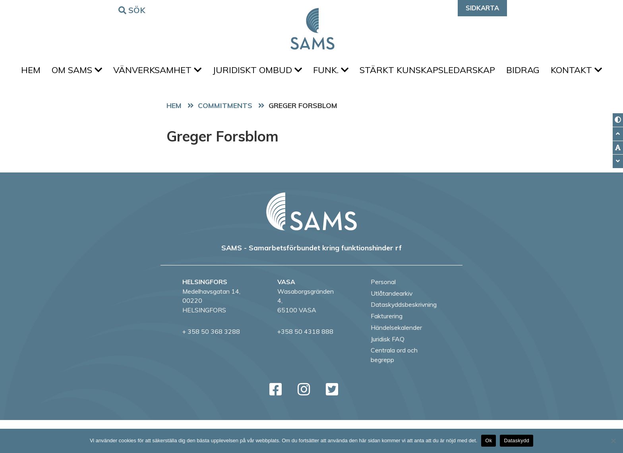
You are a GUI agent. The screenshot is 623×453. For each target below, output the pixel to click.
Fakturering (386, 349)
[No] (613, 441)
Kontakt (311, 100)
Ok (488, 440)
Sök (133, 9)
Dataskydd (516, 440)
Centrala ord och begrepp (394, 388)
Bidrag (563, 71)
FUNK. (365, 71)
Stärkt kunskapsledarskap (465, 71)
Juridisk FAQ (387, 372)
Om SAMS (102, 71)
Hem (52, 71)
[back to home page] (311, 244)
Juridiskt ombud (288, 71)
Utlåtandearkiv (391, 326)
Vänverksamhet (185, 71)
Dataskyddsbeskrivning (404, 337)
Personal (383, 315)
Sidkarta (482, 8)
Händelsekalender (396, 360)
